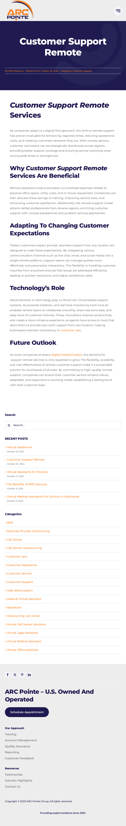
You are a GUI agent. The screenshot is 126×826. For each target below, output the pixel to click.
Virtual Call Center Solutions (26, 624)
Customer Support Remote (26, 459)
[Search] (9, 425)
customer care (71, 330)
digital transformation (66, 354)
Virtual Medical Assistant (24, 641)
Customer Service (19, 573)
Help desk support (20, 590)
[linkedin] (29, 674)
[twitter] (15, 674)
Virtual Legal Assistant (22, 632)
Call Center (14, 539)
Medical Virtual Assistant (24, 599)
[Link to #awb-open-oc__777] (118, 10)
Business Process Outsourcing (28, 531)
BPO (10, 522)
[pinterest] (22, 674)
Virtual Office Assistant (23, 649)
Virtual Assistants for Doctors (27, 472)
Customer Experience (22, 565)
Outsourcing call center (23, 615)
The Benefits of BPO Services (27, 484)
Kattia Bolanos (15, 71)
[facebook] (7, 674)
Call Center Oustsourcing (24, 548)
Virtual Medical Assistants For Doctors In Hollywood (43, 496)
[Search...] (63, 425)
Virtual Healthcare (19, 447)
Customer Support (82, 71)
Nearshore (14, 607)
